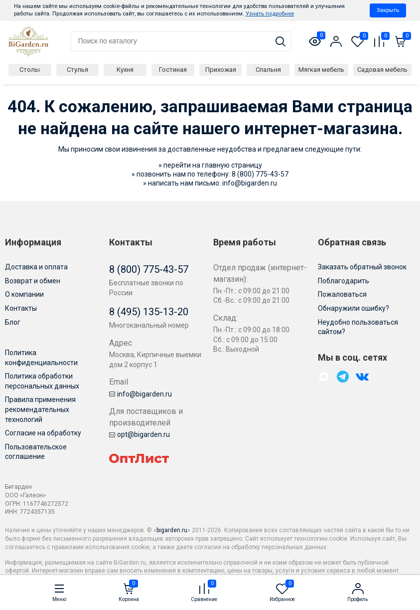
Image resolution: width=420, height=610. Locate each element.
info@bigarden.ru (249, 183)
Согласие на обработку (43, 433)
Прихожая (220, 69)
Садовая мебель (382, 69)
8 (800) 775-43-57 (260, 174)
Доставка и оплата (36, 267)
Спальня (268, 69)
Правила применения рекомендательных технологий (40, 409)
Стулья (77, 69)
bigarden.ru (171, 530)
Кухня (125, 69)
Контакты (21, 308)
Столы (29, 69)
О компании (24, 294)
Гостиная (173, 69)
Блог (12, 322)
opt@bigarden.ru (139, 434)
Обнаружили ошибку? (353, 308)
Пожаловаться (342, 294)
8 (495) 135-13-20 (148, 312)
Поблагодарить (343, 281)
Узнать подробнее (270, 13)
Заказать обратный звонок (362, 267)
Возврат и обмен (32, 281)
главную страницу (232, 165)
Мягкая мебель (321, 69)
